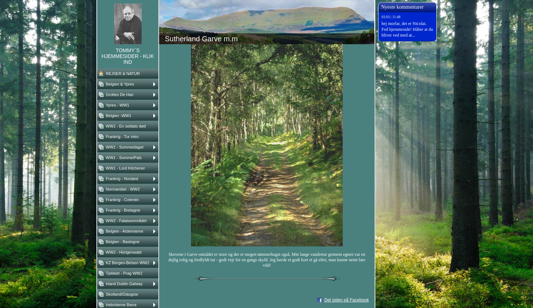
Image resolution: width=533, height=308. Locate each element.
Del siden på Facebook (346, 300)
